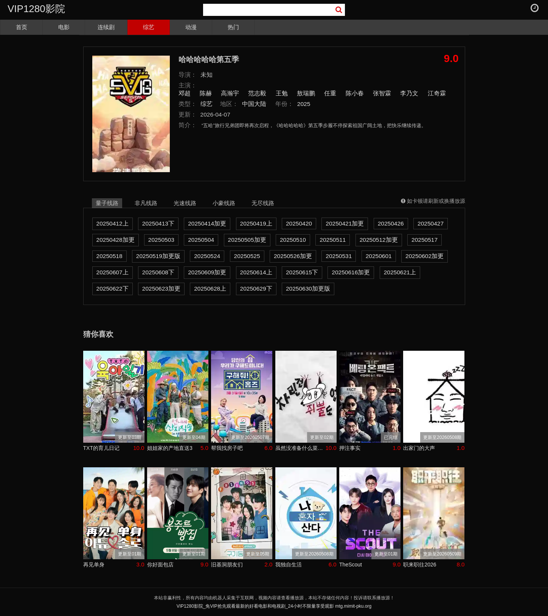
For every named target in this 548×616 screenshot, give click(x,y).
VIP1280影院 (36, 8)
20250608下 (158, 272)
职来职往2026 (419, 565)
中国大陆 (254, 104)
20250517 (424, 239)
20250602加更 (424, 256)
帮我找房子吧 (227, 448)
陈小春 (355, 93)
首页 (21, 27)
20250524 (207, 256)
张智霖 (382, 93)
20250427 (431, 223)
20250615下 (302, 272)
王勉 (282, 93)
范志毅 (257, 93)
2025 (303, 104)
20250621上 (400, 272)
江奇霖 (437, 93)
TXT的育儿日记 (101, 448)
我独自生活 (288, 565)
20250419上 (256, 223)
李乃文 (409, 93)
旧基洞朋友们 (227, 565)
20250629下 (256, 288)
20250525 (247, 256)
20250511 (333, 239)
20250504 (201, 239)
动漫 (191, 27)
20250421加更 (345, 223)
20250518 (109, 256)
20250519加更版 (158, 256)
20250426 (391, 223)
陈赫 (206, 93)
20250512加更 (379, 239)
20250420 (299, 223)
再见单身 (93, 565)
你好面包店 (160, 565)
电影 (64, 27)
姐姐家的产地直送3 (169, 448)
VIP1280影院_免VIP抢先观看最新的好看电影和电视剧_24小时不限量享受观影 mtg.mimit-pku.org (274, 606)
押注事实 (349, 448)
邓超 (185, 93)
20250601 (379, 256)
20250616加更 (351, 272)
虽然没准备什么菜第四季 (300, 448)
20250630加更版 (308, 288)
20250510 (293, 239)
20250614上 (256, 272)
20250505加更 (247, 239)
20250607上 (112, 272)
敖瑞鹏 (306, 93)
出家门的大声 (419, 448)
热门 (233, 27)
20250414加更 (207, 223)
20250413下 (158, 223)
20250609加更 (207, 272)
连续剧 (106, 27)
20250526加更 (293, 256)
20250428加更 (115, 239)
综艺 (148, 27)
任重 (330, 93)
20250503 (161, 239)
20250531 (339, 256)
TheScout (350, 565)
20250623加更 (161, 288)
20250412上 (112, 223)
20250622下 (112, 288)
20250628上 (210, 288)
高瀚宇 (230, 93)
